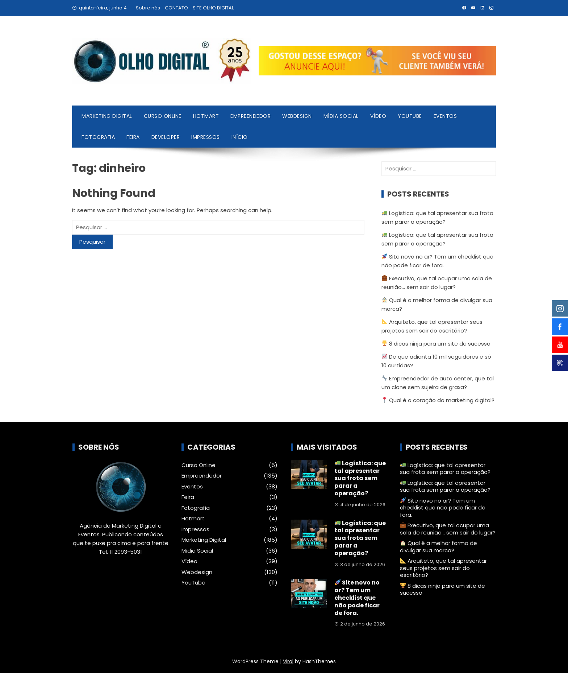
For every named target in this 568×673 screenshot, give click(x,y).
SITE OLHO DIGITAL (213, 7)
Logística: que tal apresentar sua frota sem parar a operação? (360, 478)
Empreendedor (250, 116)
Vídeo (378, 116)
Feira (133, 137)
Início (239, 137)
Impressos (205, 137)
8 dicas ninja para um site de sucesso (436, 343)
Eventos (445, 116)
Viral (288, 661)
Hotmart (206, 116)
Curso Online (162, 116)
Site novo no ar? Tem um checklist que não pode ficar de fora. (357, 597)
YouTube (410, 116)
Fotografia (98, 137)
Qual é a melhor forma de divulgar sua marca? (438, 546)
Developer (165, 137)
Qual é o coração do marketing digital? (438, 400)
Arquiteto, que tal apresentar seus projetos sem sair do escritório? (443, 568)
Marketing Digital (107, 116)
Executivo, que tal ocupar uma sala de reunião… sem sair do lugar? (448, 528)
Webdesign (297, 116)
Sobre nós (148, 7)
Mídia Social (341, 116)
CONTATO (176, 7)
